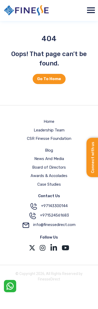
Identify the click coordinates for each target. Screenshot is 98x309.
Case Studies (49, 184)
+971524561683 (49, 215)
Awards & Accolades (49, 175)
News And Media (49, 158)
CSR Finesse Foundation (49, 138)
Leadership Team (49, 130)
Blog (49, 150)
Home (49, 121)
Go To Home (49, 78)
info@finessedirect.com (49, 225)
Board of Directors (49, 167)
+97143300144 (49, 206)
